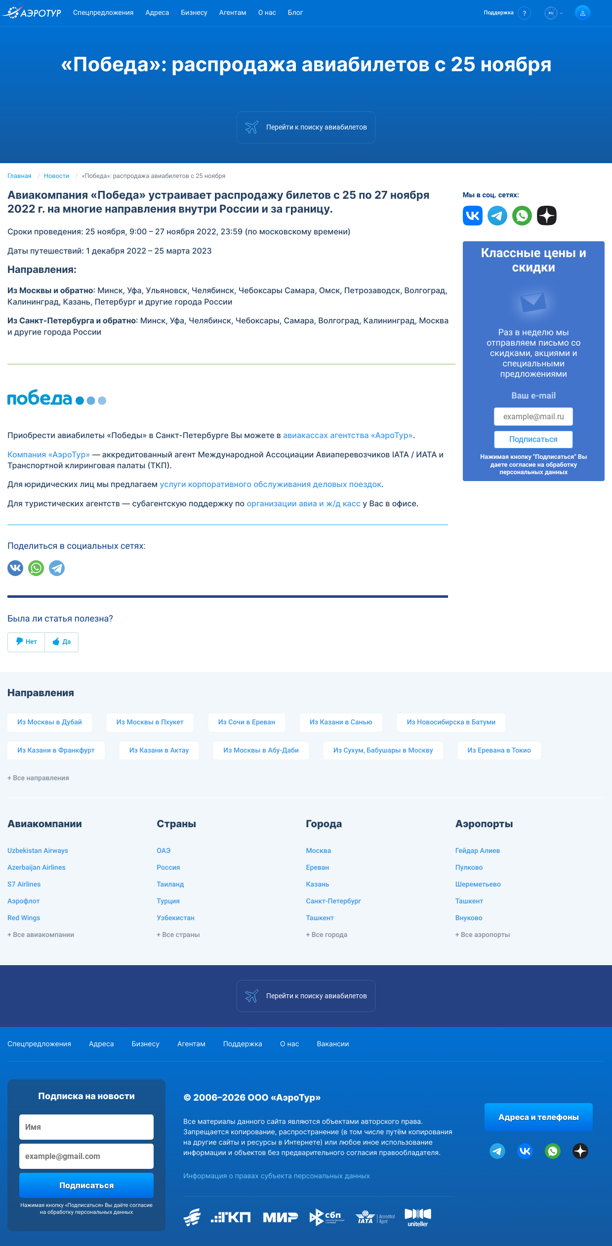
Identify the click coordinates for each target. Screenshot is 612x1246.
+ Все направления (38, 778)
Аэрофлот (23, 901)
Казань (317, 885)
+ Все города (327, 935)
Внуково (469, 918)
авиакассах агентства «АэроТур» (348, 435)
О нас (267, 13)
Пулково (469, 868)
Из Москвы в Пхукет (150, 722)
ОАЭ (163, 851)
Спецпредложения (103, 13)
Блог (295, 13)
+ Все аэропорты (482, 935)
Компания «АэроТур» (48, 454)
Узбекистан (176, 918)
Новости (56, 176)
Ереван (317, 868)
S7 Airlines (24, 885)
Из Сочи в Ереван (246, 722)
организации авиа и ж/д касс (303, 503)
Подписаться (533, 439)
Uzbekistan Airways (37, 851)
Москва (318, 851)
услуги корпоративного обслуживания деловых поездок (270, 484)
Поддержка (242, 1044)
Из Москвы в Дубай (49, 722)
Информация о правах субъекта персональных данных (276, 1176)
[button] (507, 13)
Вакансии (333, 1044)
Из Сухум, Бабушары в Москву (383, 751)
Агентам (232, 13)
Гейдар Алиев (477, 851)
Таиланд (170, 885)
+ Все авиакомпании (40, 935)
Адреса (157, 13)
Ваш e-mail (533, 396)
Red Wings (23, 918)
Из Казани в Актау (159, 751)
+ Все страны (178, 935)
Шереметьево (478, 885)
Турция (168, 901)
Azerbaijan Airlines (36, 868)
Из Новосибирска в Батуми (451, 722)
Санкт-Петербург (334, 901)
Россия (168, 868)
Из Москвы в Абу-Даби (261, 751)
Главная (19, 176)
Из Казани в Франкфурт (56, 751)
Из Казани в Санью (341, 722)
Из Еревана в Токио (499, 751)
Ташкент (320, 918)
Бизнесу (194, 13)
